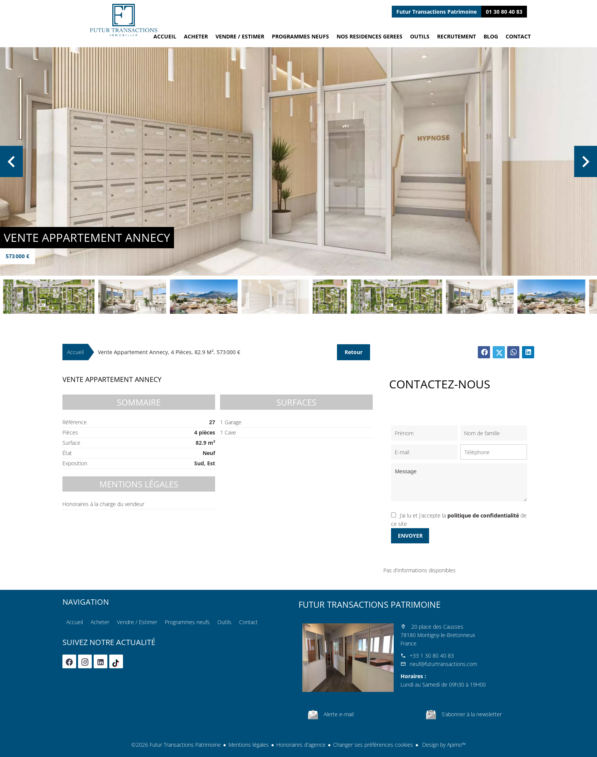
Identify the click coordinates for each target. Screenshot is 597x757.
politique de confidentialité (483, 515)
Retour (353, 352)
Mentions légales (248, 744)
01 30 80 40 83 (504, 11)
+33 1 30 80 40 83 (432, 655)
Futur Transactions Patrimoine (369, 604)
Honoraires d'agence (301, 744)
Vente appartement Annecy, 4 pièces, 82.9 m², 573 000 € (169, 352)
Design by (443, 744)
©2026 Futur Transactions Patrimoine (176, 744)
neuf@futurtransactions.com (443, 664)
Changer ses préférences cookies (373, 744)
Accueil (123, 20)
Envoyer (410, 535)
